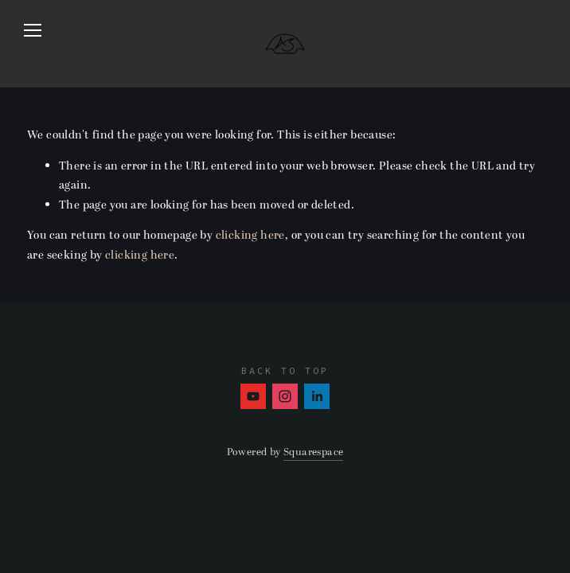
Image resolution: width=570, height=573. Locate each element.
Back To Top (285, 370)
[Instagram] (285, 396)
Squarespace (313, 452)
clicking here (250, 235)
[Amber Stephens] (253, 396)
